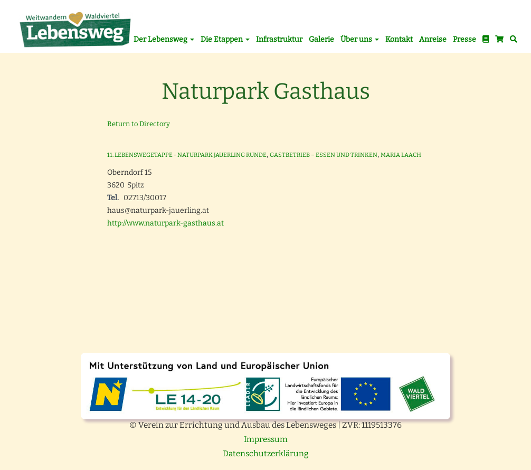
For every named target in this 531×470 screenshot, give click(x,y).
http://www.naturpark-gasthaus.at (165, 223)
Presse (464, 39)
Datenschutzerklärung (266, 453)
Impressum (266, 439)
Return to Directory (138, 124)
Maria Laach (401, 155)
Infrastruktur (279, 39)
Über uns (359, 39)
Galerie (321, 39)
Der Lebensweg (164, 39)
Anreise (433, 39)
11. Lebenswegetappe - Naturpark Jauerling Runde (187, 155)
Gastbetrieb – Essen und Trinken (323, 155)
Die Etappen (225, 39)
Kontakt (399, 39)
